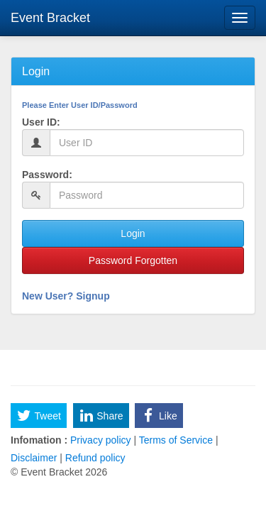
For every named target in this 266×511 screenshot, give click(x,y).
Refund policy (94, 457)
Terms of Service (176, 440)
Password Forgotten (133, 260)
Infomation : (39, 440)
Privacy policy (100, 440)
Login (133, 233)
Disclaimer (35, 457)
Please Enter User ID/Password (80, 105)
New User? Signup (66, 296)
